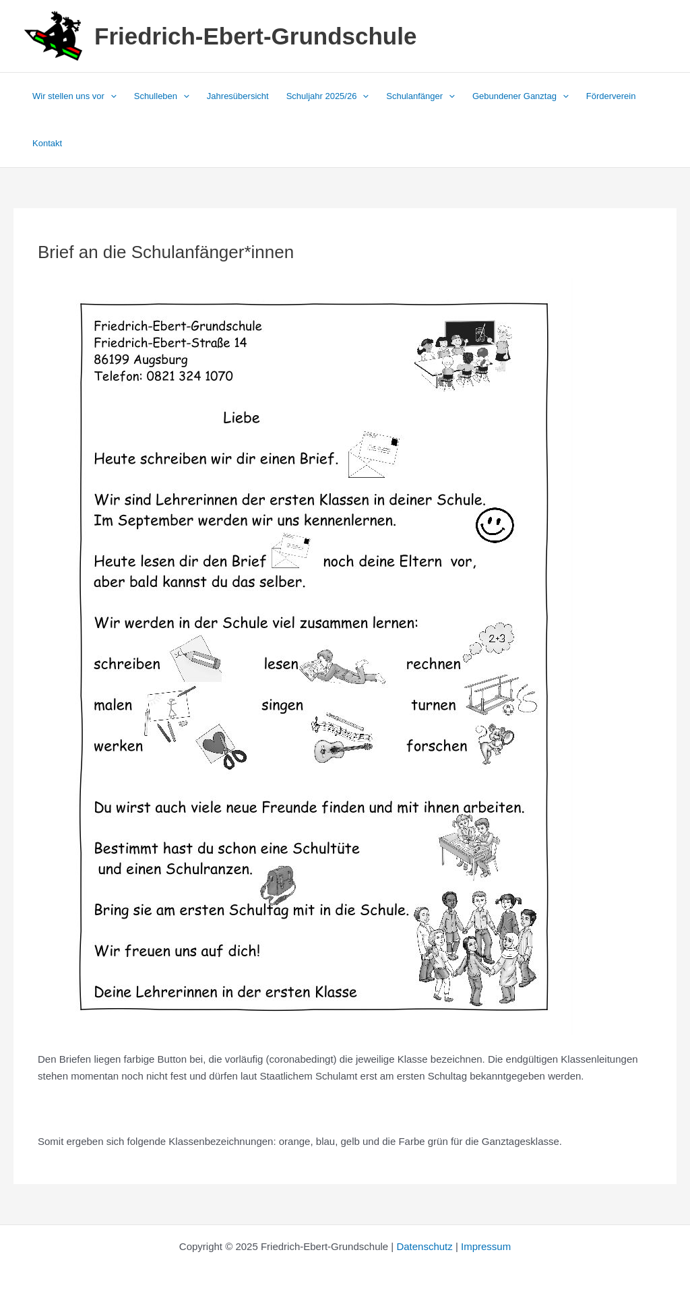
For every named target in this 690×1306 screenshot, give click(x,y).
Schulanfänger (420, 96)
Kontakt (47, 143)
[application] (110, 96)
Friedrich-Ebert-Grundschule (255, 36)
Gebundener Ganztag (520, 96)
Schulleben (161, 96)
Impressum (486, 1246)
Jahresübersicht (238, 96)
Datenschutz (424, 1246)
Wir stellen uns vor (74, 96)
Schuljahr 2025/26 (327, 96)
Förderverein (611, 96)
